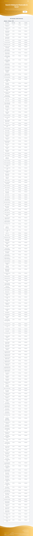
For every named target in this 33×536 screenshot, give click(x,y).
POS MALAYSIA (24, 533)
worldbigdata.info (11, 534)
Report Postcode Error (26, 531)
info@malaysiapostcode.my (25, 530)
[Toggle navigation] (28, 1)
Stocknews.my (12, 533)
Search (25, 11)
